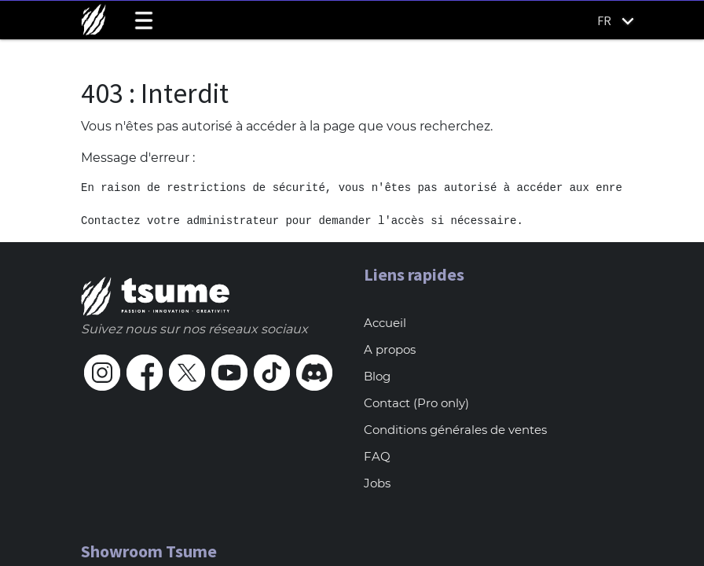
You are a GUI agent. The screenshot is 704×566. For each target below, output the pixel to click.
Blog (377, 376)
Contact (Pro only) (416, 402)
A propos (390, 349)
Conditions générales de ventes (455, 429)
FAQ (377, 456)
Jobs (377, 483)
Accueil (385, 322)
